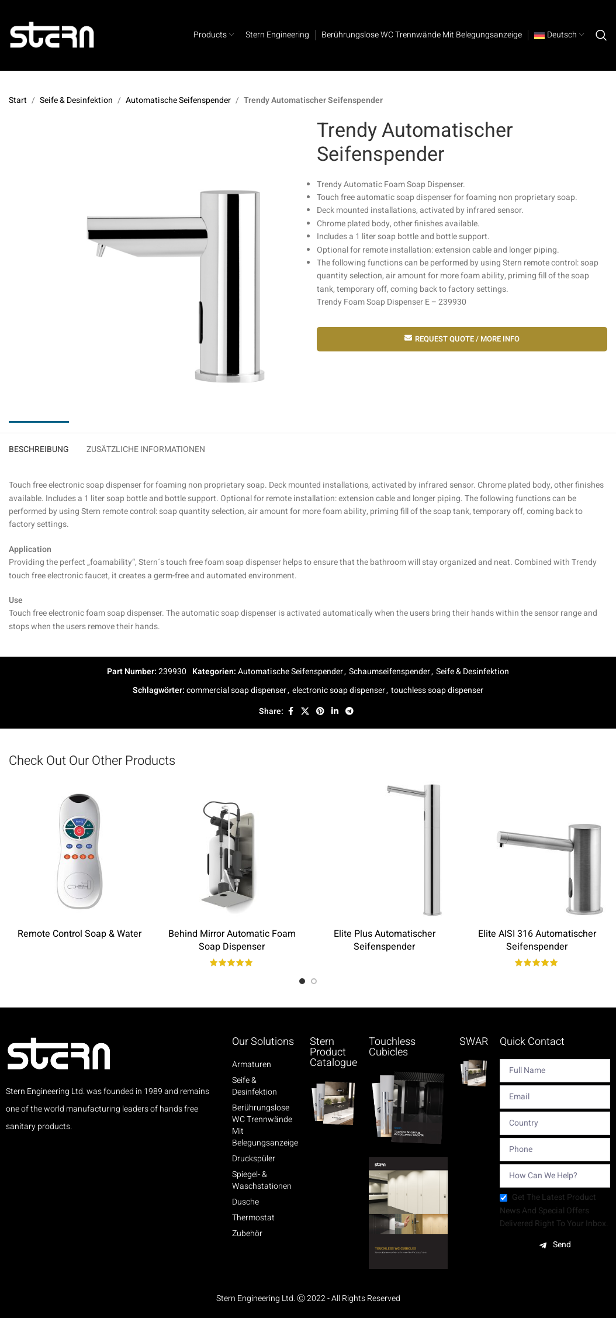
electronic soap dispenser (338, 690)
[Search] (601, 35)
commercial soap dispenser (236, 690)
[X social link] (305, 711)
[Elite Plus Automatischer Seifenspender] (384, 851)
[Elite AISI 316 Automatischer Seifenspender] (536, 851)
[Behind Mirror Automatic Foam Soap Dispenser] (231, 851)
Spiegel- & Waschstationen (262, 1180)
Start (18, 100)
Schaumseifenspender (389, 671)
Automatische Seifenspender (178, 100)
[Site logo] (52, 35)
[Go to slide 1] (302, 981)
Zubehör (247, 1234)
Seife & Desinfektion (76, 100)
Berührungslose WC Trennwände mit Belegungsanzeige (265, 1125)
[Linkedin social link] (335, 711)
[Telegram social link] (349, 711)
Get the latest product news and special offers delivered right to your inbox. (554, 1210)
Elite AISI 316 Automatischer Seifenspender (537, 940)
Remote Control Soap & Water (79, 934)
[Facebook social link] (290, 711)
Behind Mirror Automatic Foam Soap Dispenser (232, 940)
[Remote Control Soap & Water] (79, 851)
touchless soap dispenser (437, 690)
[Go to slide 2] (314, 981)
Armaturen (251, 1065)
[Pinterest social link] (320, 711)
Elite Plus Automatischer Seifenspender (384, 940)
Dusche (245, 1202)
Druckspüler (253, 1159)
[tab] (39, 447)
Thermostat (253, 1218)
